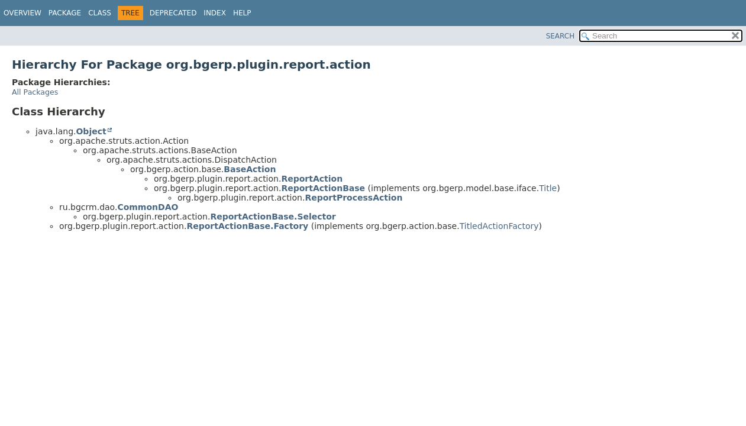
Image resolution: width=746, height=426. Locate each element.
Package (65, 13)
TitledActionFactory (499, 226)
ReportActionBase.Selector (272, 216)
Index (215, 13)
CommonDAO (147, 207)
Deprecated (173, 13)
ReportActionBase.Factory (247, 226)
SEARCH (560, 36)
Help (242, 13)
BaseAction (250, 169)
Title (548, 188)
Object (91, 131)
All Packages (35, 92)
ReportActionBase (323, 188)
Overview (22, 13)
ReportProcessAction (353, 197)
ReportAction (312, 178)
